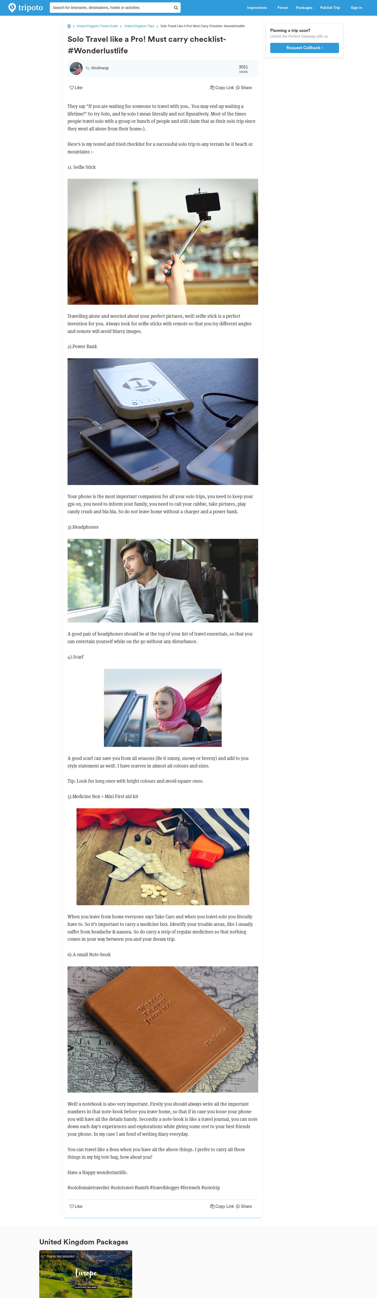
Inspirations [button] (258, 8)
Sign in (356, 8)
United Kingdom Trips (139, 26)
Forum (283, 8)
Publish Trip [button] (331, 8)
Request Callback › (304, 48)
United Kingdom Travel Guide (97, 26)
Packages (304, 8)
